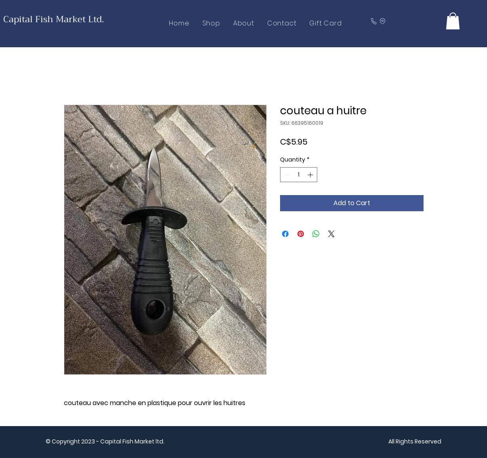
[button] (453, 21)
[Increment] (311, 175)
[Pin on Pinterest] (301, 234)
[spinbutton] (298, 175)
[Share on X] (331, 234)
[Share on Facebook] (285, 234)
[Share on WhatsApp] (316, 234)
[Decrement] (286, 175)
